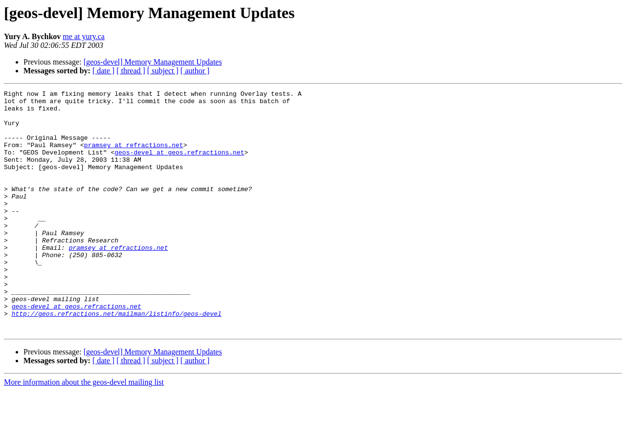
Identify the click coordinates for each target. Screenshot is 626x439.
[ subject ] (163, 70)
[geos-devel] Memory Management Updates (153, 62)
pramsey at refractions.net (133, 156)
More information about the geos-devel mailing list (84, 430)
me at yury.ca (84, 36)
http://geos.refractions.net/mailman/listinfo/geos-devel (117, 358)
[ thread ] (130, 70)
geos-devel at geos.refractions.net (179, 165)
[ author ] (195, 70)
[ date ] (103, 70)
